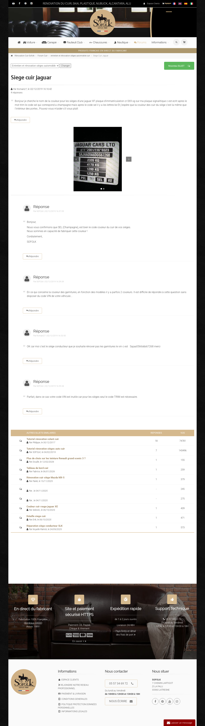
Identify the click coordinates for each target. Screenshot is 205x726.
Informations (159, 42)
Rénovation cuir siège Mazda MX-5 (46, 477)
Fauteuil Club (73, 42)
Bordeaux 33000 (33, 621)
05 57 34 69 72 (121, 683)
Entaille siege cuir (36, 516)
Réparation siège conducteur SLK (45, 525)
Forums (140, 42)
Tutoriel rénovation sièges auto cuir (46, 448)
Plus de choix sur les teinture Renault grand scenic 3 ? (56, 458)
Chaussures (98, 42)
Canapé (49, 42)
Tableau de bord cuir (37, 468)
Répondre (20, 120)
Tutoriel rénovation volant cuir (43, 439)
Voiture (29, 42)
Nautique (121, 42)
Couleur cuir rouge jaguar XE (42, 506)
